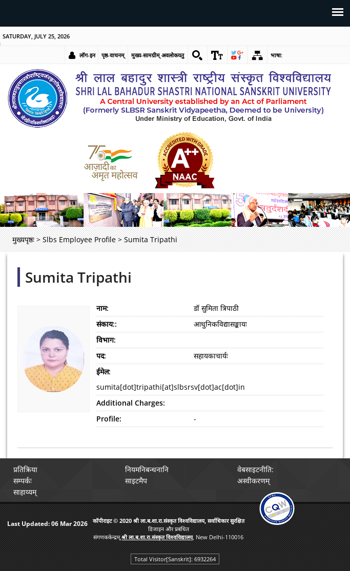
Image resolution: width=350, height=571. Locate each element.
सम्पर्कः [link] (22, 480)
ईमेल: (103, 371)
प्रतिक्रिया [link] (25, 469)
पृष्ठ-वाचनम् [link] (113, 55)
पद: (101, 356)
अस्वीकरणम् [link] (253, 480)
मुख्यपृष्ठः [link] (23, 239)
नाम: (102, 308)
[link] (197, 55)
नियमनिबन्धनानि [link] (147, 469)
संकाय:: (106, 324)
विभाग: (106, 340)
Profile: (108, 419)
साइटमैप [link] (136, 480)
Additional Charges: (130, 403)
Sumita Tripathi (78, 277)
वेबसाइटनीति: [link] (255, 469)
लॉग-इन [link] (87, 55)
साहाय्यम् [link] (24, 492)
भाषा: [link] (276, 55)
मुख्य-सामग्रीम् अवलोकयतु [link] (157, 55)
